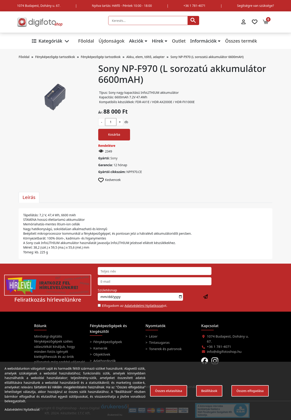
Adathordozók (104, 360)
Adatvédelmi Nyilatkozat (143, 305)
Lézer (153, 336)
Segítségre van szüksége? (255, 5)
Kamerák (100, 348)
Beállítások (209, 391)
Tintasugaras (159, 342)
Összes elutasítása (168, 391)
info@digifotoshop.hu (224, 351)
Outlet (179, 41)
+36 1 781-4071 (194, 5)
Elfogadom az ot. (134, 305)
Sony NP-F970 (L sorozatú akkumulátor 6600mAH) (207, 57)
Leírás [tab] (29, 197)
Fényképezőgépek (107, 341)
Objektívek (101, 354)
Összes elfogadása (250, 391)
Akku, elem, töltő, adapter (145, 57)
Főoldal (86, 41)
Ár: (100, 112)
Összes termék (241, 41)
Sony (114, 158)
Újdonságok (111, 41)
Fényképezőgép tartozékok (55, 57)
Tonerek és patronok (165, 348)
